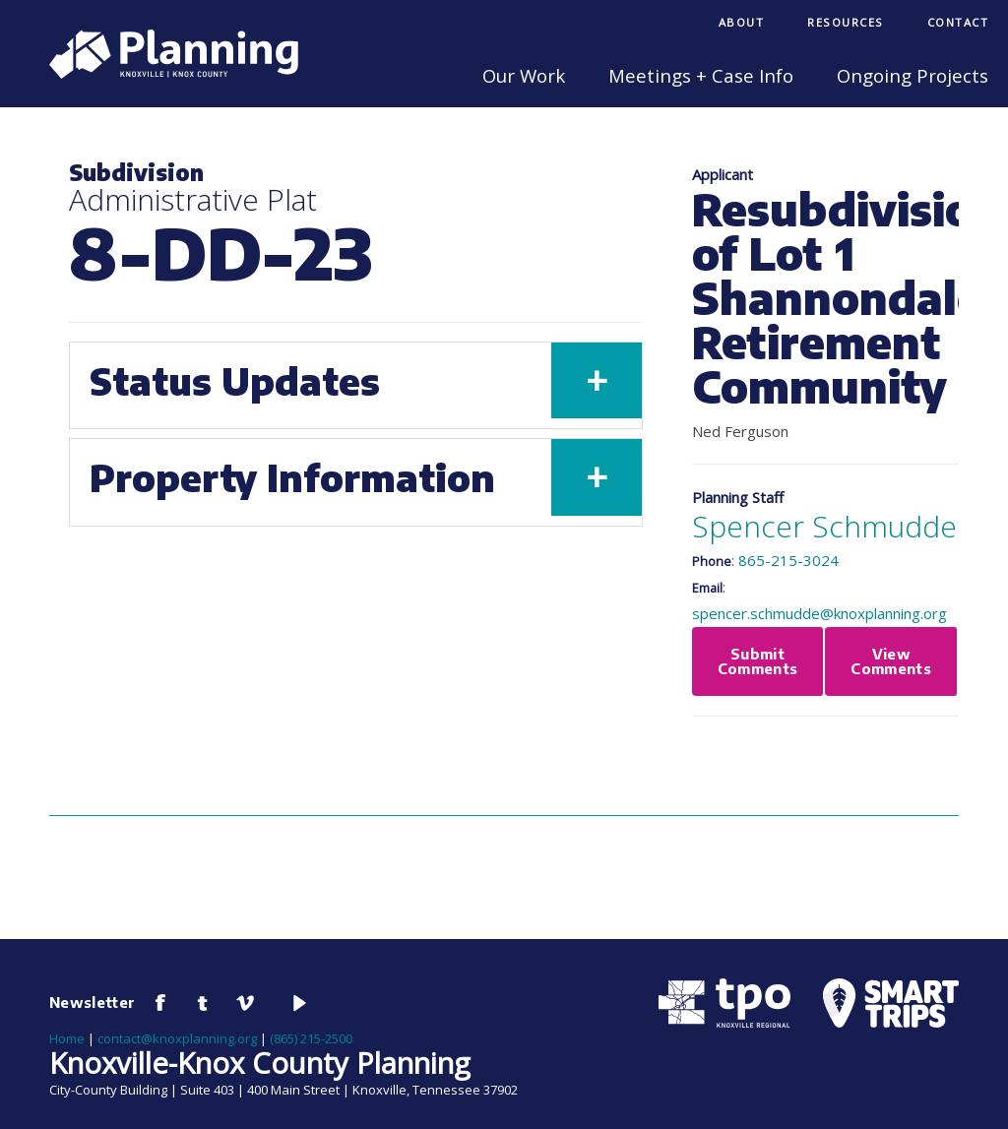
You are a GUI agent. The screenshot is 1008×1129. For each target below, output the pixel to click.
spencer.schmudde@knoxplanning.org (819, 613)
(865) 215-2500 (311, 1038)
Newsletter (92, 1002)
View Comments (890, 661)
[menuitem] (742, 24)
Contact (958, 22)
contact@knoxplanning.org (177, 1038)
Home (67, 1038)
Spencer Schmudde (824, 526)
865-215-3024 (788, 560)
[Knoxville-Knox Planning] (164, 73)
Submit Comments (758, 661)
